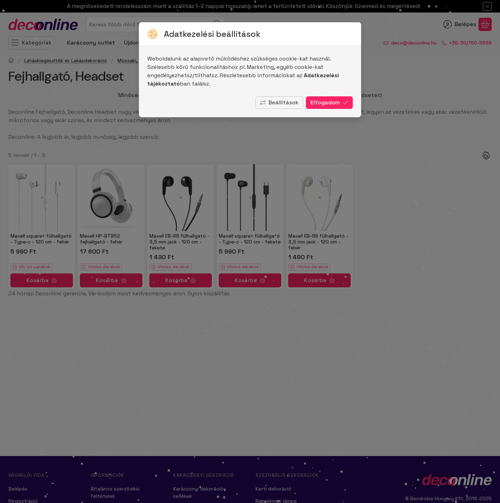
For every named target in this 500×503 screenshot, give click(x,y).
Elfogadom (329, 102)
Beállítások (279, 102)
